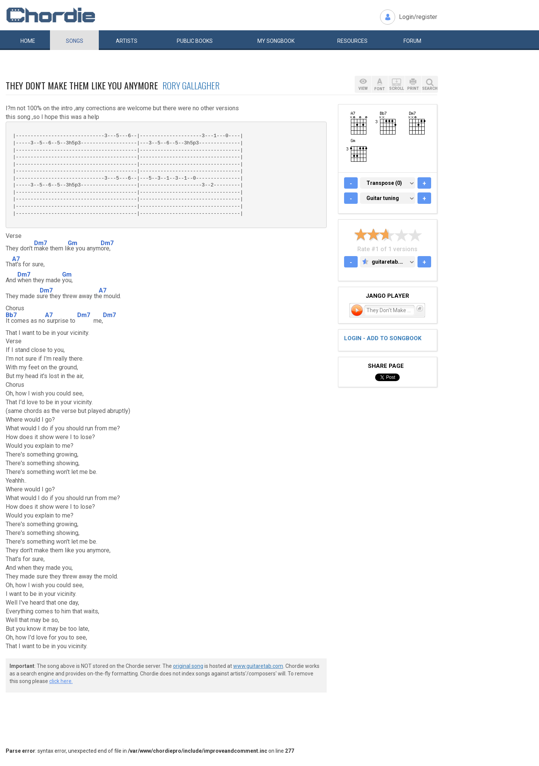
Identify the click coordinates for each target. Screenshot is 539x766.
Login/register (418, 16)
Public (195, 41)
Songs (74, 41)
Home (27, 41)
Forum (412, 41)
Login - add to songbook (382, 338)
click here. (61, 681)
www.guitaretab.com (258, 666)
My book (275, 41)
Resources (352, 41)
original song (188, 666)
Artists (126, 41)
